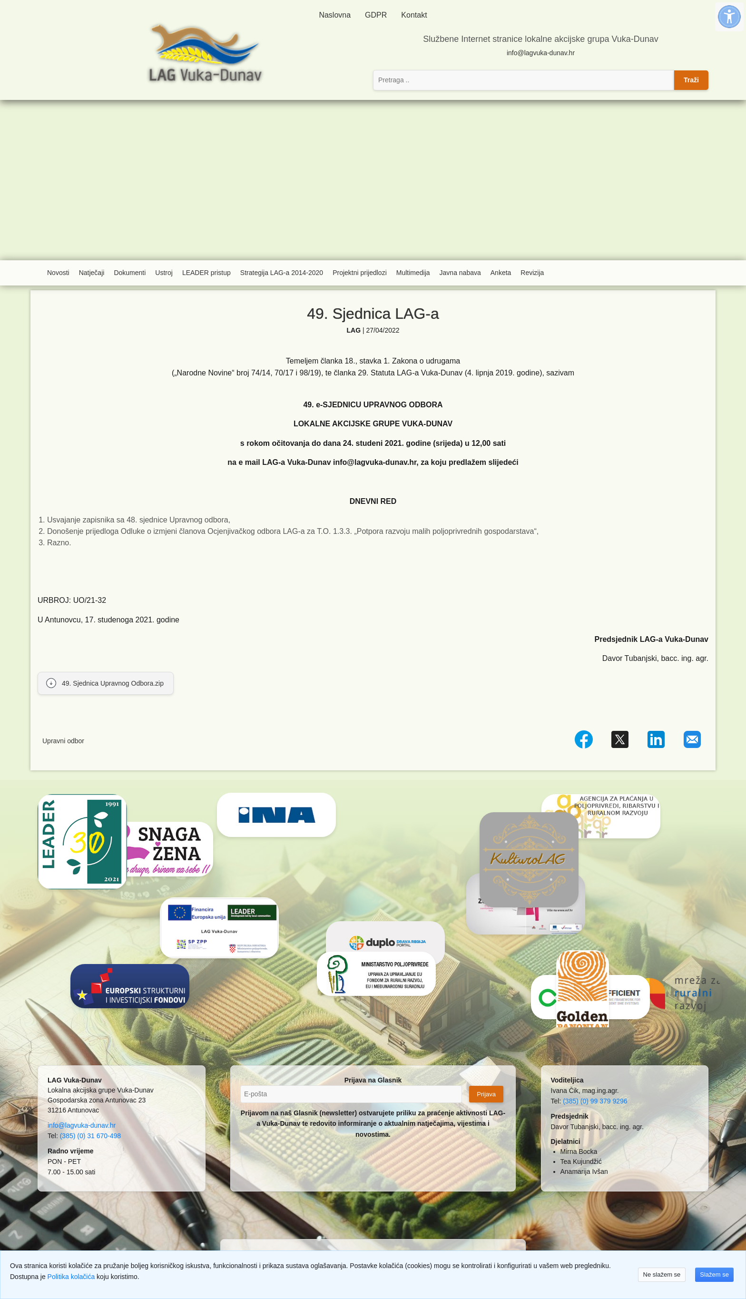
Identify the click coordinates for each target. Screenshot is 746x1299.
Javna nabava (460, 272)
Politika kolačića (71, 1276)
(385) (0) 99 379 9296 (595, 1101)
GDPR (376, 15)
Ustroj (164, 272)
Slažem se (714, 1274)
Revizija (532, 272)
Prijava (486, 1094)
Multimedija (413, 272)
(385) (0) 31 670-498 (90, 1136)
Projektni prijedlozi (360, 272)
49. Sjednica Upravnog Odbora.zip (113, 683)
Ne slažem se (662, 1274)
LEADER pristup (206, 272)
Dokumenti (130, 272)
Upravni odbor (63, 741)
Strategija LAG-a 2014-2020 (281, 272)
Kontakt (414, 15)
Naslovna (335, 15)
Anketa (501, 272)
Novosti (58, 272)
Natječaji (92, 272)
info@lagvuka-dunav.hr (541, 53)
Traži (691, 80)
